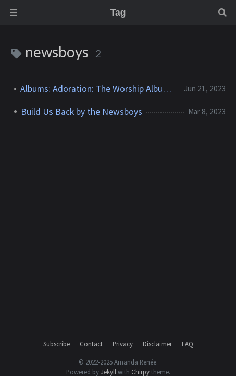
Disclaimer (157, 343)
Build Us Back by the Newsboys (81, 112)
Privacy (123, 343)
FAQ (187, 343)
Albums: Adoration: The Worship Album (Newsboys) (98, 89)
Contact (91, 343)
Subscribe (56, 343)
